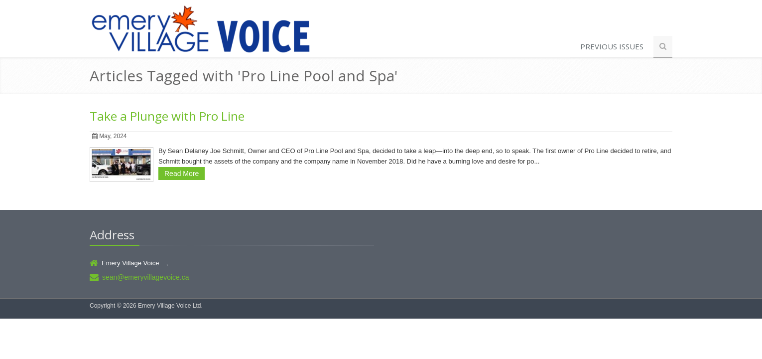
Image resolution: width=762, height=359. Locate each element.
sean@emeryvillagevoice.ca (145, 277)
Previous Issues (611, 46)
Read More (181, 174)
